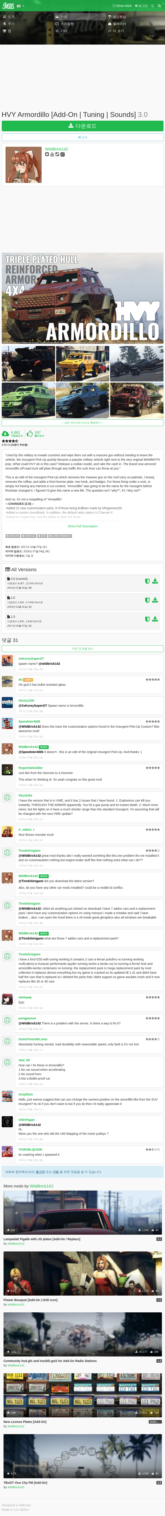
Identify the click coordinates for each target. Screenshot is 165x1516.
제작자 (43, 747)
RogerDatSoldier (31, 768)
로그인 (40, 1172)
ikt (20, 679)
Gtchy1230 (26, 700)
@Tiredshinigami (31, 881)
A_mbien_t (26, 829)
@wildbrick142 (49, 663)
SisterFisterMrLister (33, 1039)
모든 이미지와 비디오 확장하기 (83, 422)
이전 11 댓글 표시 (82, 648)
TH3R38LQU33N (30, 1149)
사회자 (28, 679)
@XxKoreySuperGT (33, 705)
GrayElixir (26, 1094)
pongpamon (27, 1018)
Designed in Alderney (16, 1505)
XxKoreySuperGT (31, 658)
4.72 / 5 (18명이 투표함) (15, 445)
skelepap (25, 997)
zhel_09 (24, 1060)
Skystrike (25, 795)
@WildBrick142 (30, 726)
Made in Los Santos (15, 1509)
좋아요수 (39, 435)
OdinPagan (27, 1120)
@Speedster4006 (31, 752)
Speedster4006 (29, 721)
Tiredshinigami (29, 850)
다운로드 (83, 126)
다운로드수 (17, 435)
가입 (56, 1172)
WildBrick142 (56, 149)
